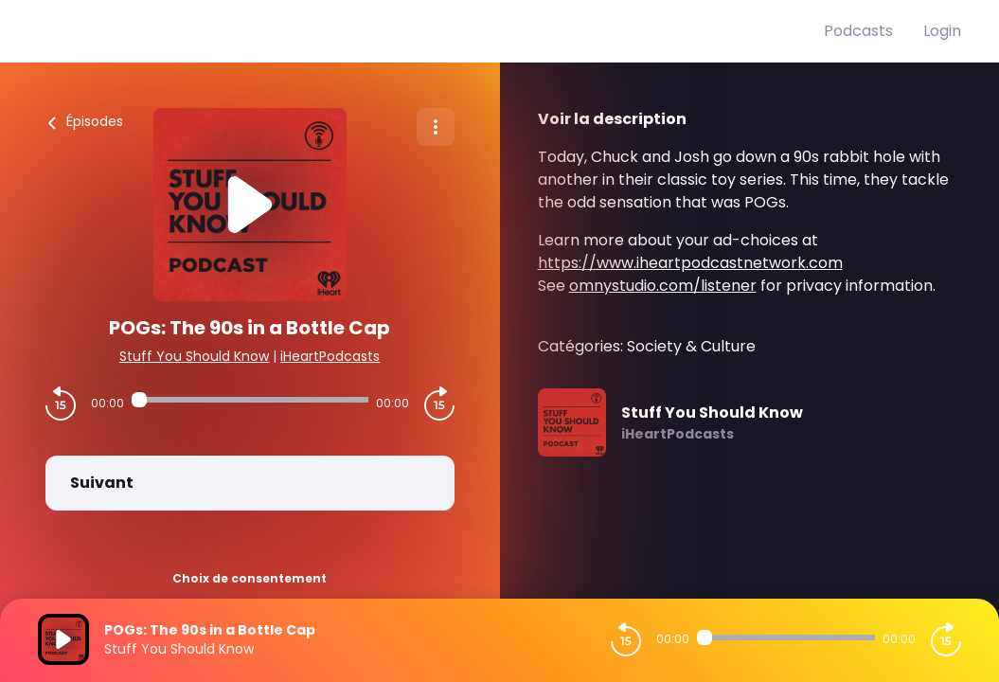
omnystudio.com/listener (663, 285)
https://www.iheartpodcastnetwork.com (690, 263)
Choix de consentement (249, 578)
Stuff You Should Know (194, 356)
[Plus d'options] (436, 127)
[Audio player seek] (250, 400)
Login (942, 31)
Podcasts (858, 31)
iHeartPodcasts (330, 356)
